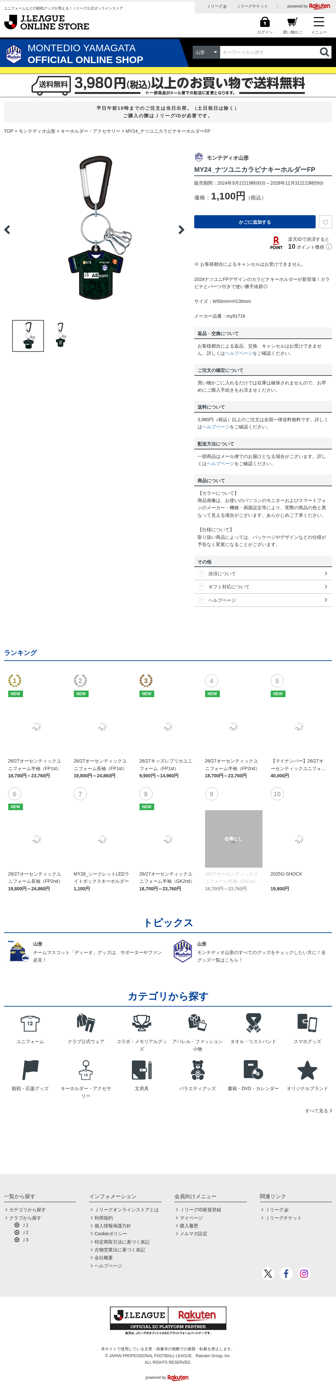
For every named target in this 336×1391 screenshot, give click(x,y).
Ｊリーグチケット (252, 6)
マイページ (191, 1217)
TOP (8, 131)
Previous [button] (7, 229)
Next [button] (181, 229)
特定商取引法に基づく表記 (122, 1241)
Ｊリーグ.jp (217, 6)
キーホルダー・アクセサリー (90, 131)
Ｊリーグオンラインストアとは (126, 1209)
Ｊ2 (25, 1232)
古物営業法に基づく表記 (119, 1249)
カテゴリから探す (27, 1209)
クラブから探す (25, 1217)
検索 (325, 52)
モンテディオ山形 (37, 131)
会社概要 (103, 1257)
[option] (94, 230)
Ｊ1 (25, 1225)
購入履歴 (189, 1225)
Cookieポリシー (110, 1233)
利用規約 (103, 1217)
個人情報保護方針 (112, 1225)
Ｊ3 (25, 1240)
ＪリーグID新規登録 (200, 1209)
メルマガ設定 (193, 1233)
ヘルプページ (239, 353)
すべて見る (316, 1110)
